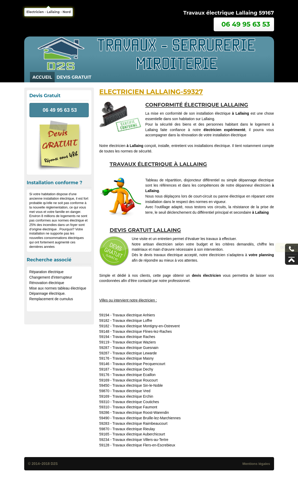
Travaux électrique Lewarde (134, 353)
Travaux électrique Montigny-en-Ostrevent (146, 326)
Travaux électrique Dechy (132, 369)
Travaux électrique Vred (131, 391)
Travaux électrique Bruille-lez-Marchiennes (146, 418)
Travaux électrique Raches (133, 337)
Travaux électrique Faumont (134, 407)
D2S (54, 464)
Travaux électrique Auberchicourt (138, 434)
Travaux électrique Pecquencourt (138, 364)
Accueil (42, 77)
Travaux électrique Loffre (132, 320)
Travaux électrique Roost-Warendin (140, 412)
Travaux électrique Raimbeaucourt (139, 423)
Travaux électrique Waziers (134, 342)
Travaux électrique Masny (133, 358)
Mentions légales (256, 464)
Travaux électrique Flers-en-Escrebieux (143, 445)
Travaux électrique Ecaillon (134, 375)
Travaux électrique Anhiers (133, 315)
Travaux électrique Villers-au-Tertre (140, 440)
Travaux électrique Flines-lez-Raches (142, 331)
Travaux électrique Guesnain (135, 348)
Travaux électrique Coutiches (135, 402)
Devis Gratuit (73, 77)
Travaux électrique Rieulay (133, 429)
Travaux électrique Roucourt (135, 380)
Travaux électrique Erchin (132, 396)
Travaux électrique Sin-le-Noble (137, 385)
